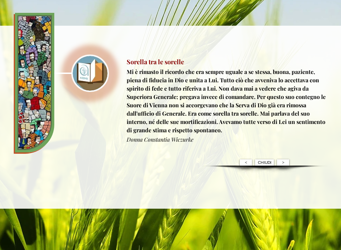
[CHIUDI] (264, 162)
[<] (246, 162)
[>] (283, 162)
